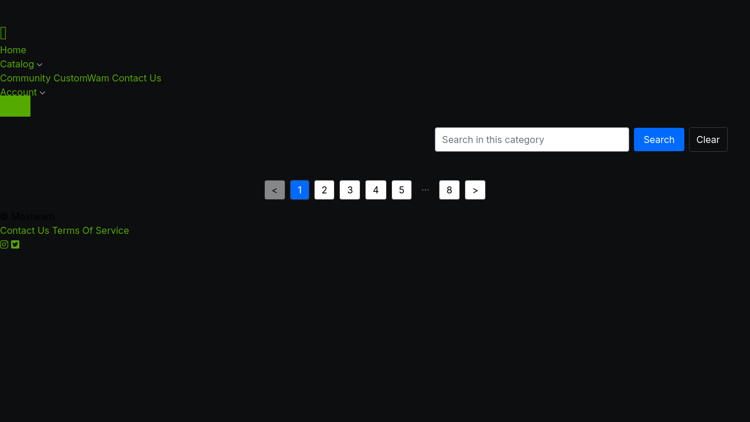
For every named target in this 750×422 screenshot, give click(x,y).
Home (13, 50)
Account (23, 92)
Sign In (15, 106)
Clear (708, 139)
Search (658, 139)
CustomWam (82, 78)
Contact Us (136, 78)
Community (26, 78)
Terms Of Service (90, 230)
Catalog (21, 64)
